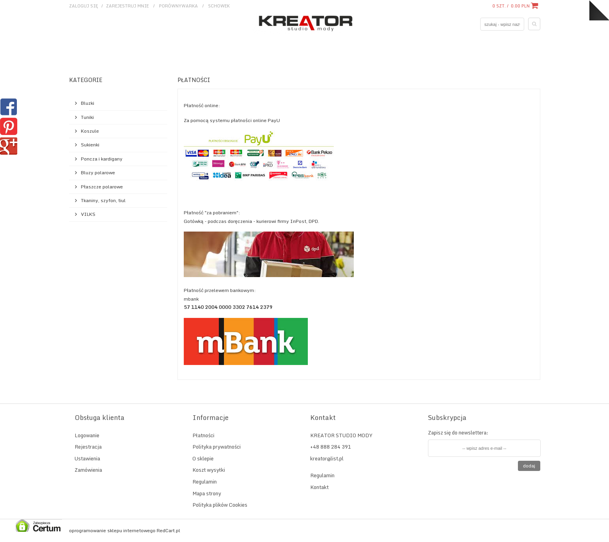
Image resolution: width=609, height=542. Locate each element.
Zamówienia (88, 469)
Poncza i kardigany (102, 158)
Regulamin (204, 481)
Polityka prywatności (216, 446)
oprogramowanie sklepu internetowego (112, 530)
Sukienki (90, 144)
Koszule (90, 131)
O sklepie (203, 458)
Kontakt (319, 487)
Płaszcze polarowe (102, 186)
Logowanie (87, 435)
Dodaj (529, 465)
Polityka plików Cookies (219, 504)
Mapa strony (206, 493)
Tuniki (87, 117)
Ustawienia (87, 458)
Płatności (203, 435)
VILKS (88, 214)
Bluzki (87, 103)
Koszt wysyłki (208, 469)
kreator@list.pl (327, 458)
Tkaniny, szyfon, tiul (103, 200)
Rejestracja (88, 446)
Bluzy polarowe (98, 172)
